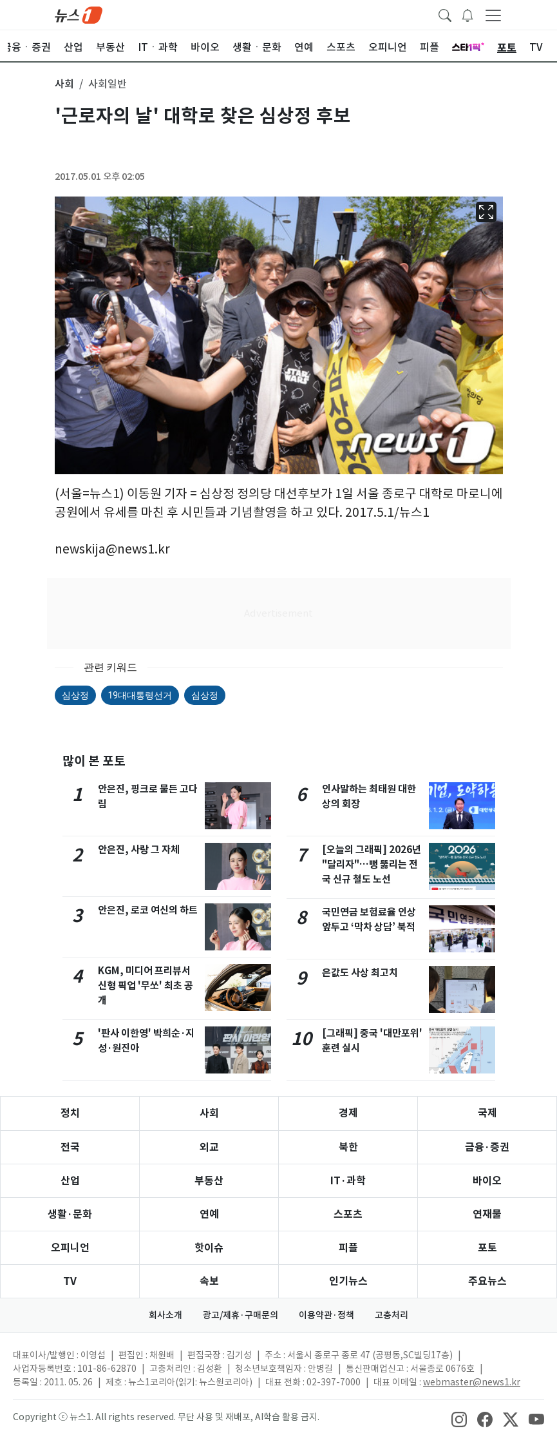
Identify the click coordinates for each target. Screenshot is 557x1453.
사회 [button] (64, 83)
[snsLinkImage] (459, 1418)
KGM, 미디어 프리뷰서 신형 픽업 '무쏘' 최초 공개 (145, 985)
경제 (348, 1113)
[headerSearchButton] (445, 14)
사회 (209, 1113)
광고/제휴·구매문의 (240, 1315)
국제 (487, 1113)
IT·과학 (348, 1181)
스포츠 (348, 1214)
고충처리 (391, 1315)
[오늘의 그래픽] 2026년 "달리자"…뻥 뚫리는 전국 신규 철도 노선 (371, 864)
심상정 (75, 695)
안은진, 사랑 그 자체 (139, 849)
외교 (209, 1147)
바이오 (487, 1181)
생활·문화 (70, 1214)
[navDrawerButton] (493, 15)
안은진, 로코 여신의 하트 (148, 910)
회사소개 (165, 1315)
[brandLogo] (78, 14)
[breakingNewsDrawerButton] (467, 14)
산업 (70, 1181)
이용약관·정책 (326, 1315)
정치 (70, 1113)
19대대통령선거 (140, 695)
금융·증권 (487, 1147)
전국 (70, 1147)
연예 (209, 1214)
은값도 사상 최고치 (360, 973)
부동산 (208, 1181)
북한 (348, 1147)
